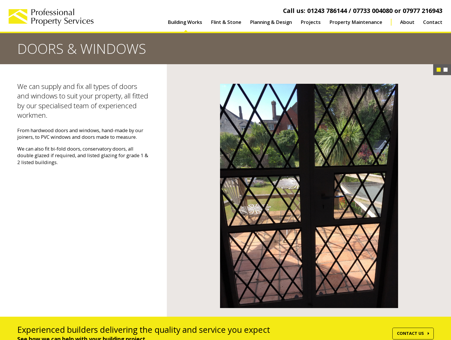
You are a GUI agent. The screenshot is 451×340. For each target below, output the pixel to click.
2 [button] (446, 70)
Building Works (185, 22)
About (407, 22)
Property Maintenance (355, 22)
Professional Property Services (51, 17)
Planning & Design (271, 22)
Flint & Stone (226, 22)
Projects (311, 22)
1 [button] (439, 70)
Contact (432, 22)
